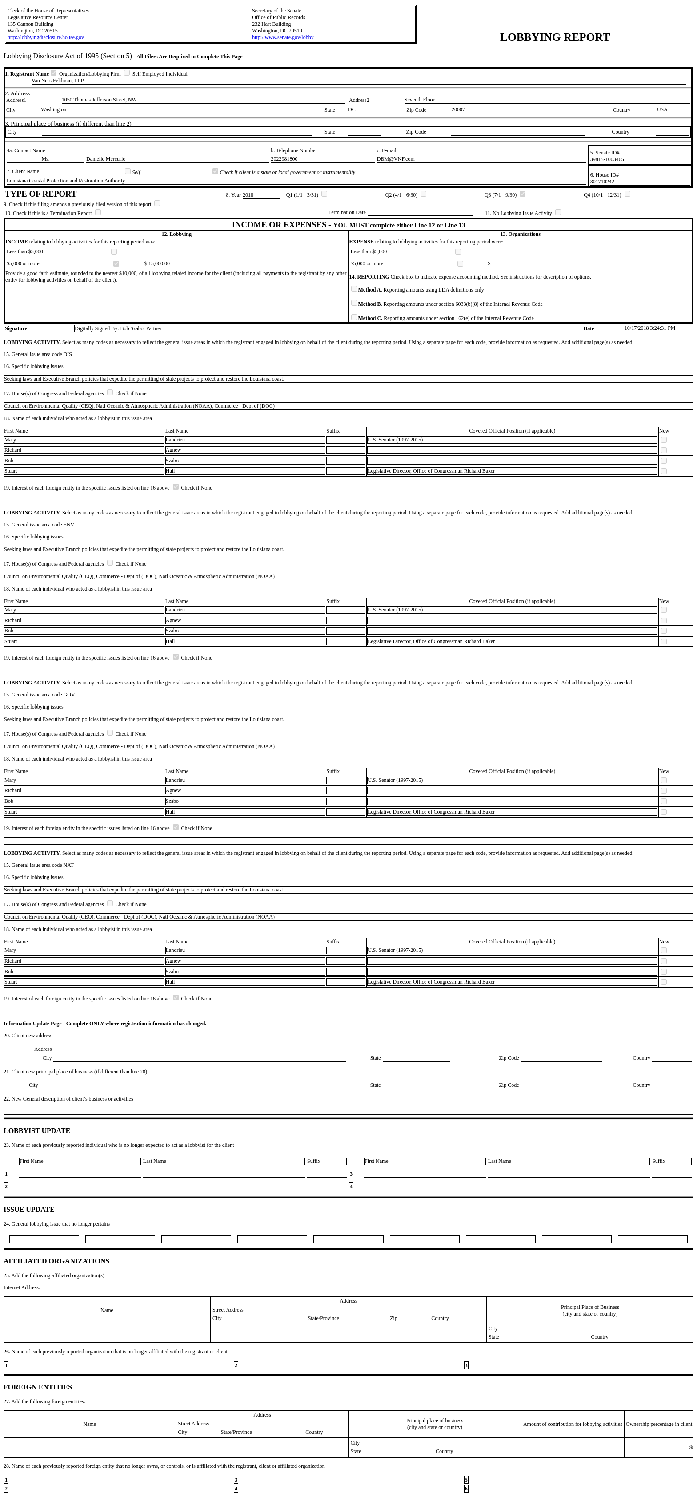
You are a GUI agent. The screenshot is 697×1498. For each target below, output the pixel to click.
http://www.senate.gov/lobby (283, 37)
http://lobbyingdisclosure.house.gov (46, 37)
